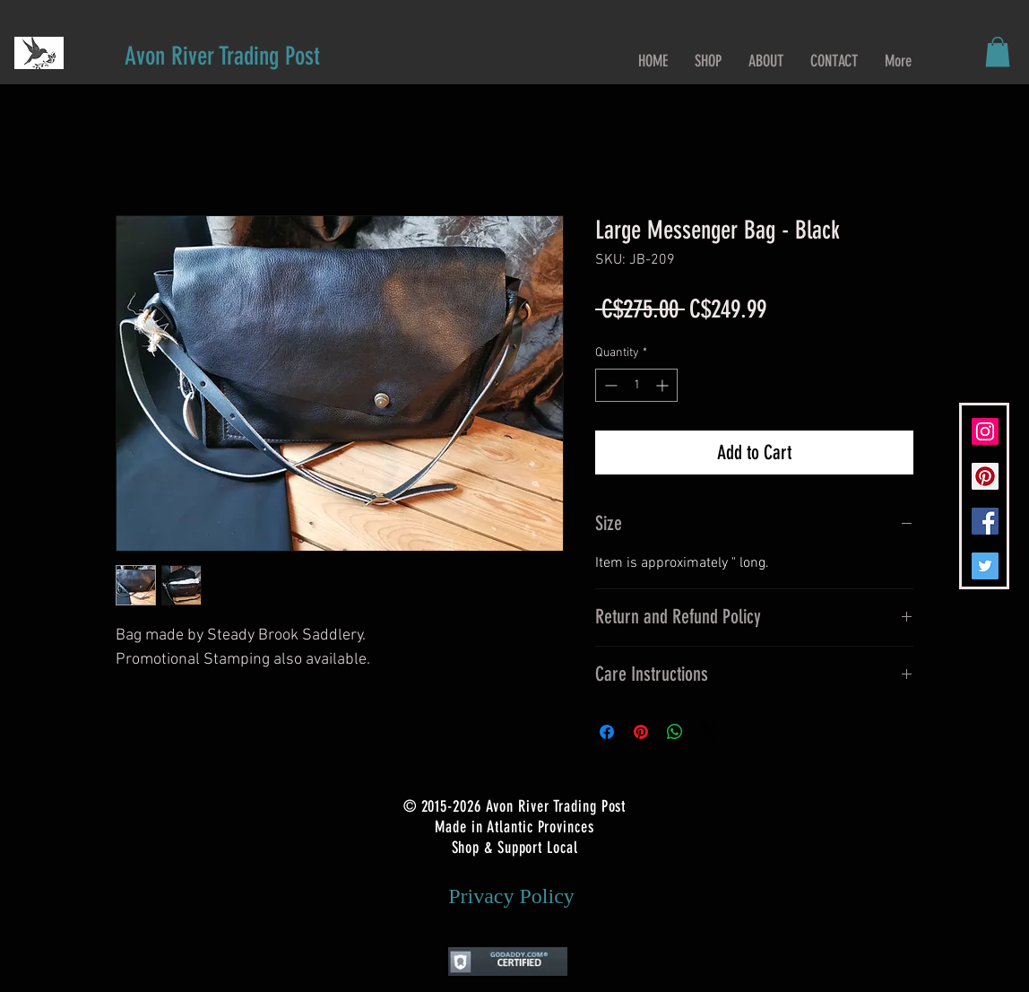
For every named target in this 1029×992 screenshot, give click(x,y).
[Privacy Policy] (511, 897)
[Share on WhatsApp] (675, 732)
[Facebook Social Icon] (985, 521)
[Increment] (664, 385)
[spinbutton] (636, 385)
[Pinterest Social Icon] (985, 476)
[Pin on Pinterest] (641, 732)
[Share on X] (709, 732)
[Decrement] (609, 385)
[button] (997, 51)
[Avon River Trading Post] (222, 56)
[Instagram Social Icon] (985, 431)
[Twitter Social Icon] (985, 566)
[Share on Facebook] (607, 732)
